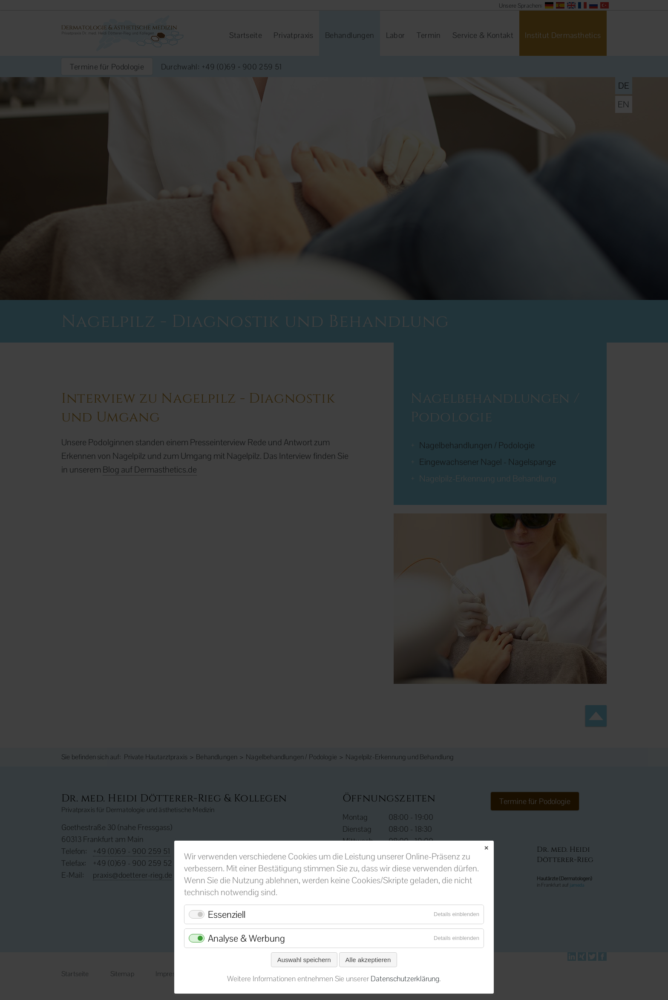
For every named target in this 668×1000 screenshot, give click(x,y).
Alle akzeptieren (368, 959)
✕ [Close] (486, 848)
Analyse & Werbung (246, 938)
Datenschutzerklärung (405, 978)
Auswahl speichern (304, 959)
